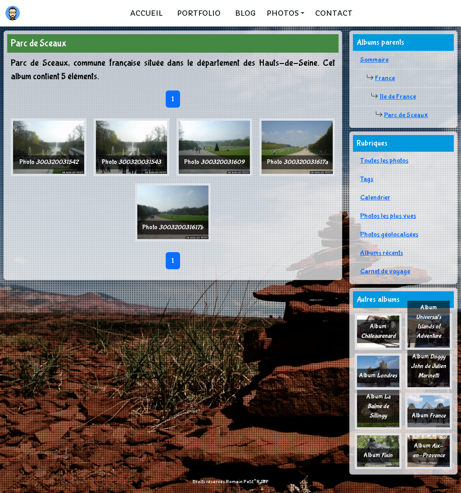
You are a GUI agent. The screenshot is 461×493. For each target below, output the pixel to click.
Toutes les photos (384, 160)
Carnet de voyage (385, 271)
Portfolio (199, 13)
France (385, 78)
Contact (334, 13)
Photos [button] (283, 13)
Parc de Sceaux (406, 115)
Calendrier (375, 197)
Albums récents (381, 253)
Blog (245, 13)
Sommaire (374, 59)
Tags (366, 179)
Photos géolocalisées (389, 234)
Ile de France (398, 96)
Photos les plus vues (388, 216)
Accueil (146, 13)
